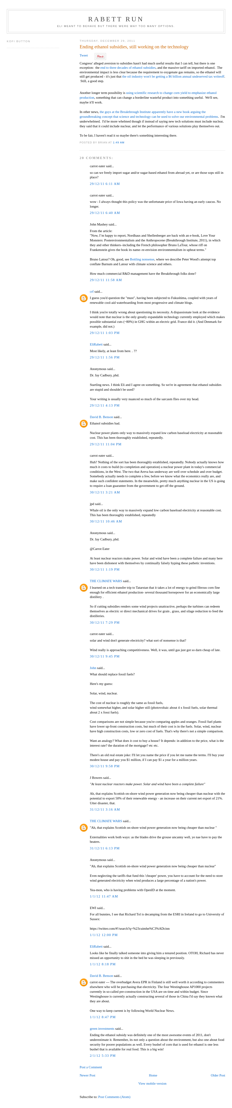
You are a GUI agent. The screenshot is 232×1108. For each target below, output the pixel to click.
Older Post (218, 1075)
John (93, 668)
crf (92, 291)
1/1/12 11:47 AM (104, 896)
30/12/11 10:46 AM (106, 521)
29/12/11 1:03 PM (105, 333)
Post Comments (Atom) (114, 1097)
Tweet (84, 55)
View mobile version (152, 1083)
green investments (102, 1028)
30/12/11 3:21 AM (105, 492)
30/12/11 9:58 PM (105, 766)
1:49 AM (119, 142)
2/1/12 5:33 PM (103, 1055)
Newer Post (87, 1075)
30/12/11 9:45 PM (105, 656)
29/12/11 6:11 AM (105, 184)
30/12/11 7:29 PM (105, 622)
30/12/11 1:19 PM (105, 569)
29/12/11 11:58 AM (106, 280)
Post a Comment (91, 1067)
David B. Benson (101, 417)
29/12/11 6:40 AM (105, 213)
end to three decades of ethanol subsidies (128, 67)
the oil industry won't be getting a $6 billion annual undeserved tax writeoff (173, 76)
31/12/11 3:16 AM (105, 809)
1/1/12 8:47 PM (103, 1017)
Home (153, 1075)
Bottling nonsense (142, 259)
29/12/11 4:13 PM (105, 405)
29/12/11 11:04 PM (106, 444)
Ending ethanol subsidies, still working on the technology (134, 46)
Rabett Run (116, 19)
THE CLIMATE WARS (106, 581)
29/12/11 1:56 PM (105, 357)
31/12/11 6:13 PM (105, 848)
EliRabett (96, 344)
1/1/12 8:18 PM (103, 964)
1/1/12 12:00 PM (104, 935)
